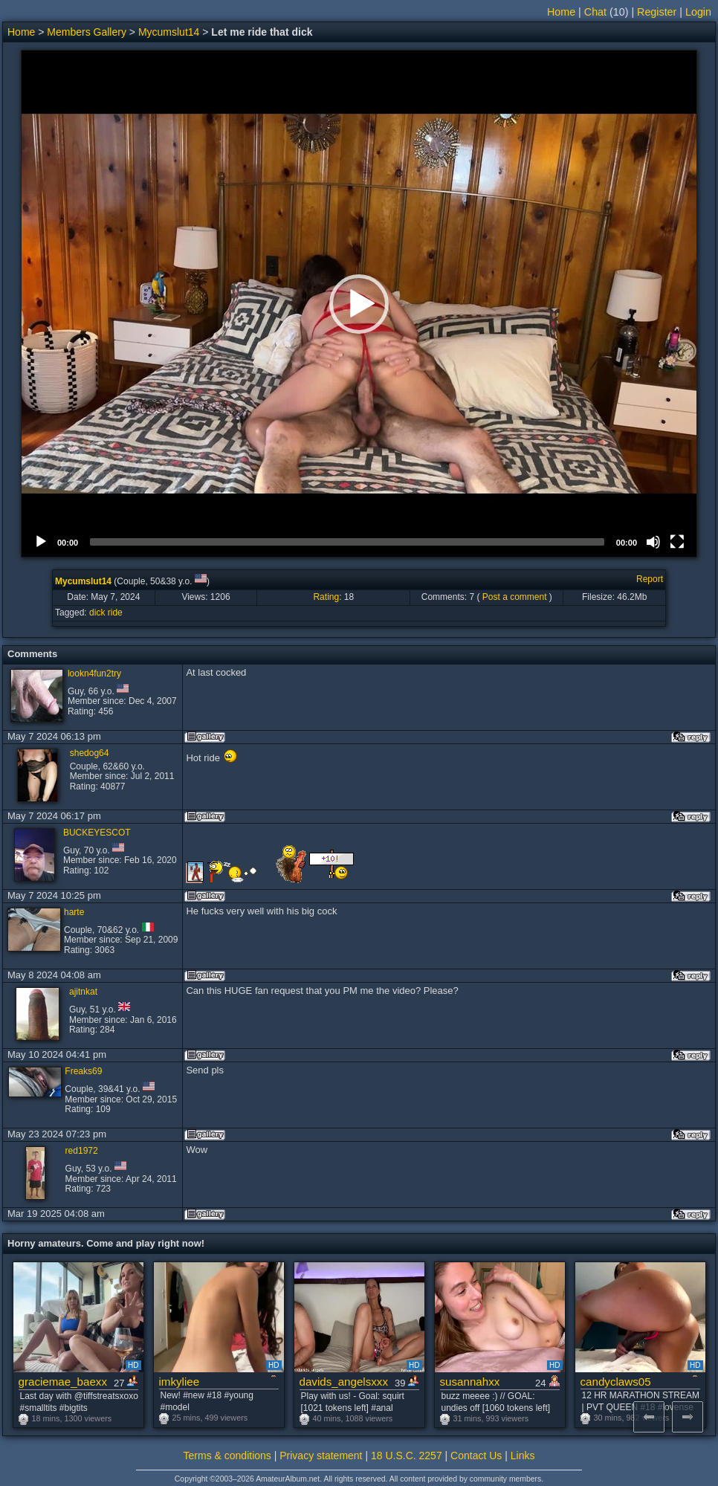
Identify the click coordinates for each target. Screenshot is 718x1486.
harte (74, 912)
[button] (359, 304)
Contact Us (476, 1455)
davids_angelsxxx (344, 1381)
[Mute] (653, 541)
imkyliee (179, 1381)
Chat (595, 12)
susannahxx (470, 1381)
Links (523, 1455)
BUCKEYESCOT (97, 832)
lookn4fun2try (94, 673)
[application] (359, 304)
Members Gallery (86, 32)
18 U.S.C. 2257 (406, 1455)
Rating (326, 597)
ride (115, 612)
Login (698, 12)
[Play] (40, 541)
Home (561, 12)
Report (649, 579)
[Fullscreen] (677, 541)
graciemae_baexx (63, 1381)
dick (97, 612)
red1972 (81, 1151)
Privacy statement (320, 1455)
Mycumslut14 (168, 32)
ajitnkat (83, 991)
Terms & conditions (227, 1455)
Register (656, 12)
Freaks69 (83, 1071)
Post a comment (514, 597)
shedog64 (89, 753)
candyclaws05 (615, 1381)
